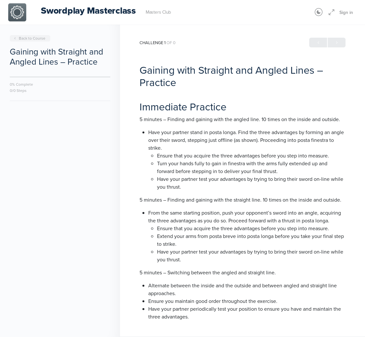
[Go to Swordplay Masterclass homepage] (17, 11)
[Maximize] (330, 12)
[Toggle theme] (318, 12)
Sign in (346, 12)
